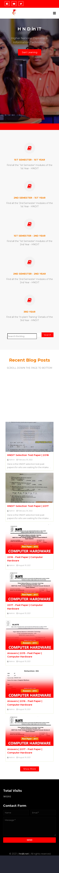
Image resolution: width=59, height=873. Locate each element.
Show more (29, 769)
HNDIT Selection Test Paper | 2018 (28, 455)
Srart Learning (29, 52)
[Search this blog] (22, 336)
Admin (12, 460)
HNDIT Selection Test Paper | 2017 (28, 505)
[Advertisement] (29, 93)
